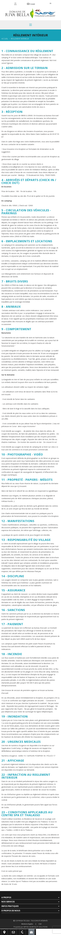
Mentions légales (27, 924)
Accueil (4, 39)
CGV (40, 924)
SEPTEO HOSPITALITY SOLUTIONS (35, 927)
